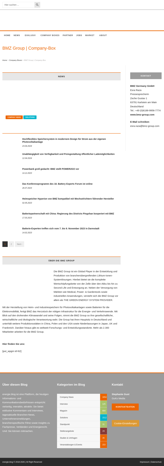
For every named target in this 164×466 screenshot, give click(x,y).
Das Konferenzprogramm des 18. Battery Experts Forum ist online (57, 184)
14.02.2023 (27, 233)
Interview (64, 404)
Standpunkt (65, 424)
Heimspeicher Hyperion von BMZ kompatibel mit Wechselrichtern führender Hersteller (68, 198)
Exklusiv (30, 35)
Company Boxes (50, 35)
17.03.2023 (27, 218)
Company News (14, 117)
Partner (68, 35)
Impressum (144, 462)
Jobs (79, 35)
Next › (19, 244)
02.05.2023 (27, 203)
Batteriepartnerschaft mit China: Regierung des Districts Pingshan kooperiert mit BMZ (68, 213)
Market (89, 35)
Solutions (30, 117)
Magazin (63, 411)
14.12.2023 (27, 173)
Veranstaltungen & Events (71, 445)
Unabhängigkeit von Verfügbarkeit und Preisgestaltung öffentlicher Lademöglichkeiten (68, 154)
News (17, 35)
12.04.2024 (27, 158)
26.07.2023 (27, 188)
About (103, 35)
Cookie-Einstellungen (125, 423)
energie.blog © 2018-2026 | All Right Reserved (22, 462)
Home (7, 35)
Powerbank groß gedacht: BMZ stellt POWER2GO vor (50, 169)
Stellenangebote (67, 431)
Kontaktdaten (125, 407)
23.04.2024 (27, 146)
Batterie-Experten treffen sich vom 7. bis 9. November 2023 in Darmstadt (60, 228)
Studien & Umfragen (68, 438)
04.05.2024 (10, 129)
